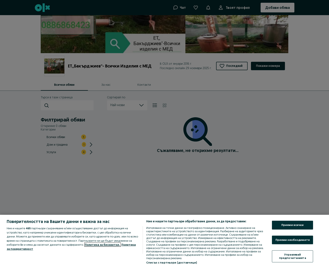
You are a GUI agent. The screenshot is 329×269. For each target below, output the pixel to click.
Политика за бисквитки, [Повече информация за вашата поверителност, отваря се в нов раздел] (102, 244)
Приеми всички (292, 225)
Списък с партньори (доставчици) (171, 262)
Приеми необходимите (292, 239)
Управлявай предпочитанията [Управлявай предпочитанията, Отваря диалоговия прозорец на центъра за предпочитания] (292, 256)
